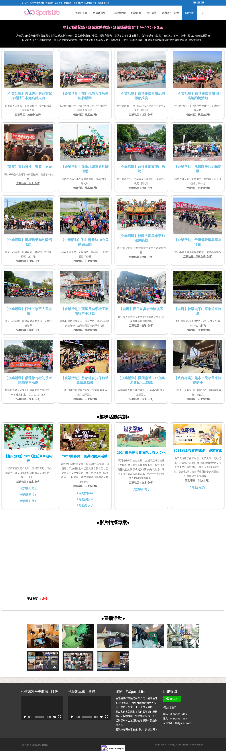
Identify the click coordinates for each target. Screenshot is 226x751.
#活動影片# (28, 500)
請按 (44, 598)
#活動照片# (85, 499)
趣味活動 (151, 15)
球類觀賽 (136, 15)
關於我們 (189, 15)
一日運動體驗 (118, 15)
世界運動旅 (81, 15)
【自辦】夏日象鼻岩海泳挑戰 (141, 308)
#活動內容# (28, 488)
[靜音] (54, 716)
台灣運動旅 (99, 15)
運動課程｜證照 (170, 15)
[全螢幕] (59, 716)
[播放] (24, 716)
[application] (42, 708)
